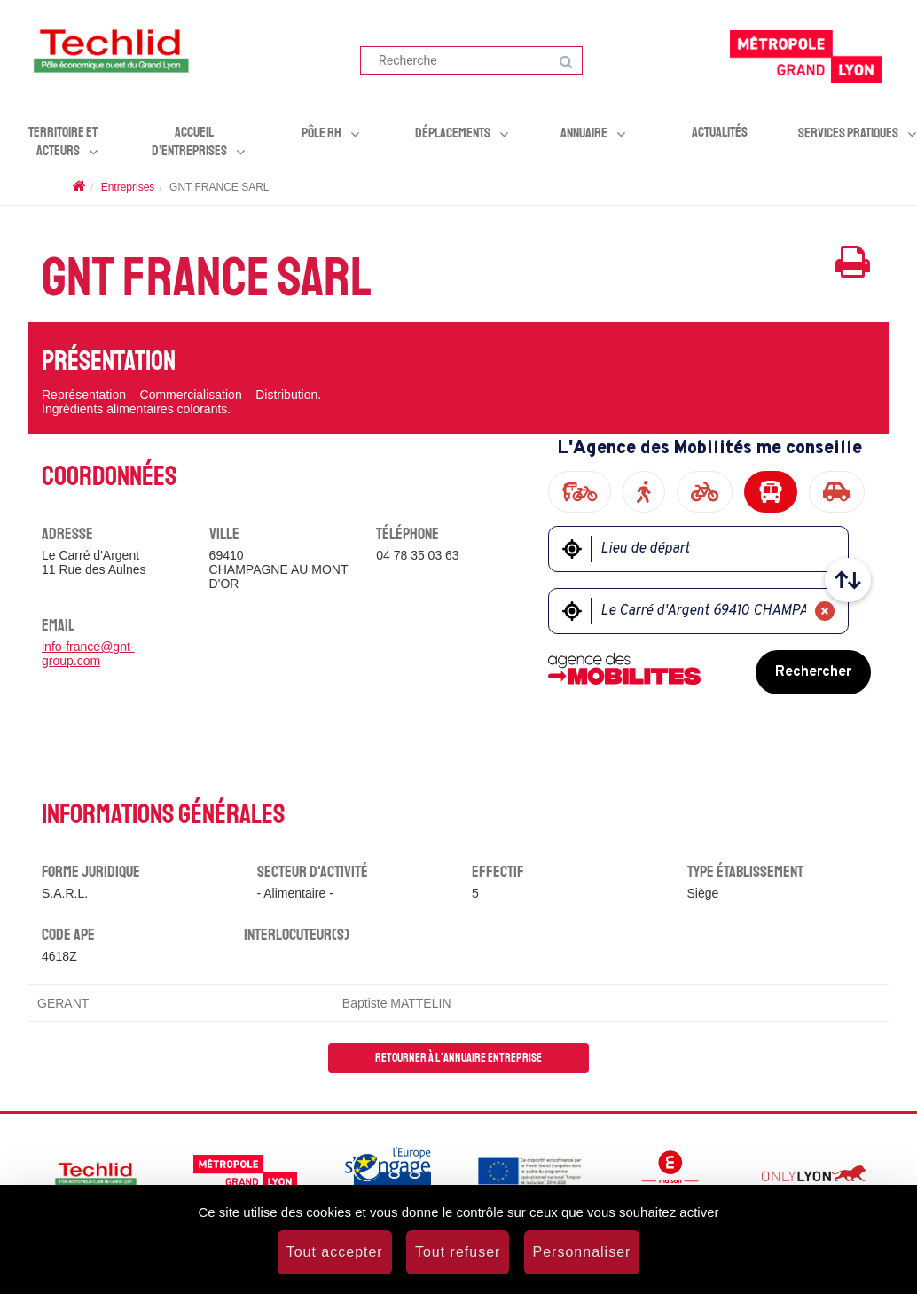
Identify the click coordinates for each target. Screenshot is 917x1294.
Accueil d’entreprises (189, 141)
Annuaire (583, 133)
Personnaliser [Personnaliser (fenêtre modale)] (582, 1251)
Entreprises (128, 187)
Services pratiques (848, 133)
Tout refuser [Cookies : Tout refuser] (457, 1251)
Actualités (720, 132)
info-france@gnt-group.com (88, 653)
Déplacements (452, 133)
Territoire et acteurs (63, 141)
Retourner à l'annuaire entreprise (458, 1057)
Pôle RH (321, 133)
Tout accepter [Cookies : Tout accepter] (334, 1251)
